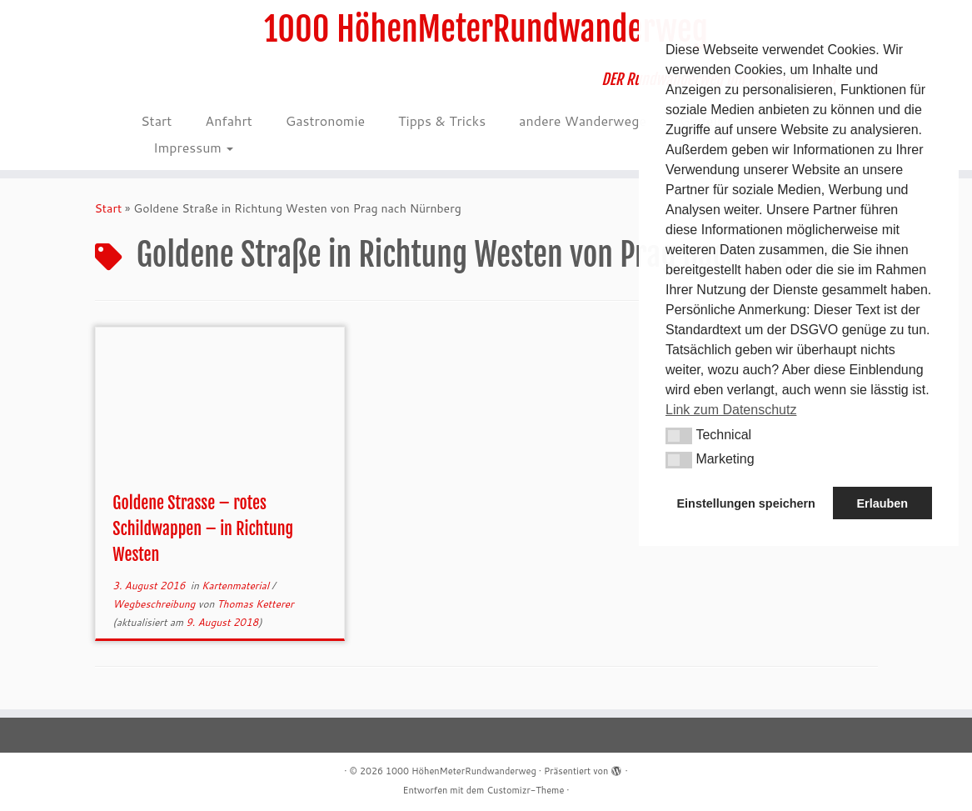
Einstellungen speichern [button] (746, 503)
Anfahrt (228, 120)
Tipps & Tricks (442, 120)
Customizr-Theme (525, 790)
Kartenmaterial (237, 585)
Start (156, 120)
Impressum (193, 147)
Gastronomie (325, 120)
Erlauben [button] (882, 503)
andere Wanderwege (582, 120)
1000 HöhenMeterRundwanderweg (486, 29)
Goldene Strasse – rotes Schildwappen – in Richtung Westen (202, 529)
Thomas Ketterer (255, 604)
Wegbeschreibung (154, 604)
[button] (678, 436)
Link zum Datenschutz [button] (730, 410)
